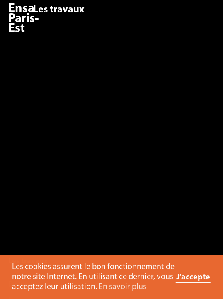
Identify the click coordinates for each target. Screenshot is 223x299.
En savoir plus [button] (122, 287)
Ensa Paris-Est (23, 18)
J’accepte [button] (193, 277)
